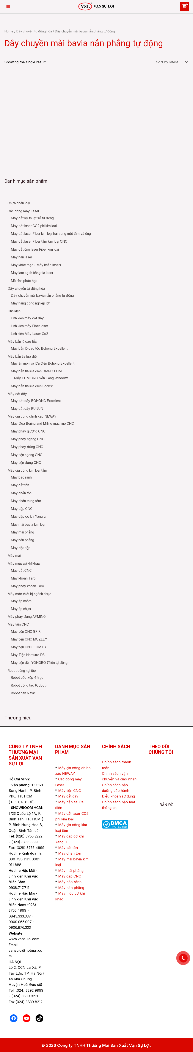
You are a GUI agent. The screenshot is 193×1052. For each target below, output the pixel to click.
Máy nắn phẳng (71, 884)
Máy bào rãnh (70, 879)
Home (8, 31)
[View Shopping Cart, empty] (184, 6)
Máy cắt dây (68, 793)
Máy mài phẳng (70, 867)
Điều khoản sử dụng (118, 793)
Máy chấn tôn (69, 850)
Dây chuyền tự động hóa (34, 31)
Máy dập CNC (69, 873)
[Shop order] (171, 62)
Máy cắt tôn (68, 844)
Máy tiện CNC (69, 787)
